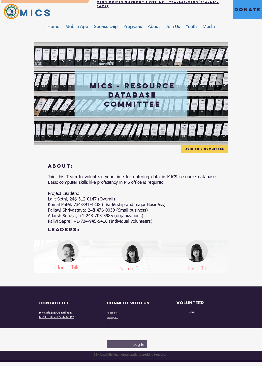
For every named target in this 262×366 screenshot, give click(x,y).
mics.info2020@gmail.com (55, 312)
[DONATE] (247, 9)
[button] (154, 27)
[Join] (192, 312)
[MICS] (35, 12)
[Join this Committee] (204, 149)
